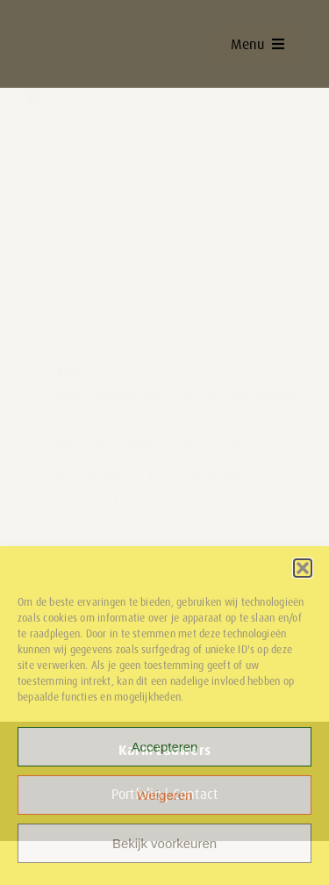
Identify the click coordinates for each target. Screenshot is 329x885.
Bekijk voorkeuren (164, 843)
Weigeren (165, 795)
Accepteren (165, 746)
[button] (302, 568)
